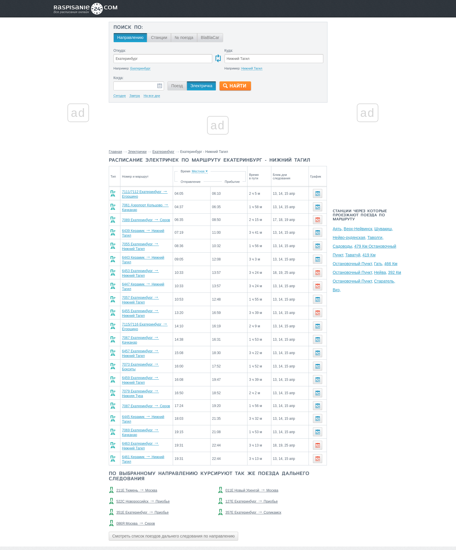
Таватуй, (353, 255)
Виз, (337, 290)
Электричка (201, 85)
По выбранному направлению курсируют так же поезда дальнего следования (209, 454)
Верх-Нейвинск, (358, 228)
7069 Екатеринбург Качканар (146, 413)
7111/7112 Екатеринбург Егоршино (151, 193)
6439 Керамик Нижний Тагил (146, 230)
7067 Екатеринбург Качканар (146, 328)
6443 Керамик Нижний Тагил (146, 254)
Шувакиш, (383, 228)
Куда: (229, 51)
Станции (159, 37)
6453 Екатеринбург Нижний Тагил (150, 267)
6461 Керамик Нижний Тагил (146, 437)
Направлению (130, 37)
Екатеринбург (163, 152)
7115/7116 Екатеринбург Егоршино (151, 315)
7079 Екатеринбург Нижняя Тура (149, 376)
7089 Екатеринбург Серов (144, 218)
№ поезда (184, 37)
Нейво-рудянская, (349, 237)
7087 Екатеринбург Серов (144, 389)
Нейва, (380, 272)
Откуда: (119, 51)
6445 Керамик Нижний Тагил (146, 401)
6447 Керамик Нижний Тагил (146, 279)
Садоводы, (343, 246)
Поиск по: (128, 27)
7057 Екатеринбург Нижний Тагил (150, 291)
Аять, (338, 228)
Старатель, (384, 281)
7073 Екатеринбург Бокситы (145, 352)
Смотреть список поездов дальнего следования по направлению (173, 514)
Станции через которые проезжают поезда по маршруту (360, 215)
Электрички (137, 152)
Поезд (177, 85)
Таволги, (375, 237)
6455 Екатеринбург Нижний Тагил (150, 303)
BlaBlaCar (210, 37)
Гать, (378, 263)
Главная (115, 152)
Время (214, 171)
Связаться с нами (228, 533)
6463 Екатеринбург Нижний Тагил (150, 425)
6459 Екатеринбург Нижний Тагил (150, 364)
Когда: (118, 78)
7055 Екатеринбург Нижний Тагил (150, 242)
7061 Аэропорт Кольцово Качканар (151, 205)
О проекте (256, 533)
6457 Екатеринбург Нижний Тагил (150, 340)
